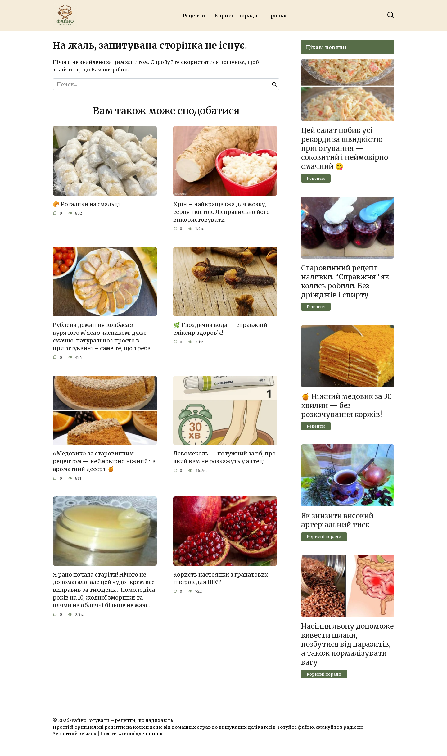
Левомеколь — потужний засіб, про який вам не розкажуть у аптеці (224, 457)
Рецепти (194, 15)
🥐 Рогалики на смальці (86, 204)
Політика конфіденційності (134, 733)
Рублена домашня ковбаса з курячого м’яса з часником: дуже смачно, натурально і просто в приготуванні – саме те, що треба (102, 336)
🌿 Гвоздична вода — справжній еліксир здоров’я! (220, 328)
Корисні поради (236, 15)
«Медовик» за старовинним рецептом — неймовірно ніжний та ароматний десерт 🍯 (104, 461)
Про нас (277, 15)
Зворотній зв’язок (75, 733)
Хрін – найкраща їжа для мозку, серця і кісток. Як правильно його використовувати (221, 212)
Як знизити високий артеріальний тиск (337, 520)
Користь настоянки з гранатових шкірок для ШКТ (220, 577)
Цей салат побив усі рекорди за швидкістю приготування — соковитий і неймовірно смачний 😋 (344, 148)
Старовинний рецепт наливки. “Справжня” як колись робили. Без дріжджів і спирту (345, 281)
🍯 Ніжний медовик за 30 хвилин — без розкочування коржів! (346, 405)
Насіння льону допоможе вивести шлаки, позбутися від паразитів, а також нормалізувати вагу (347, 644)
